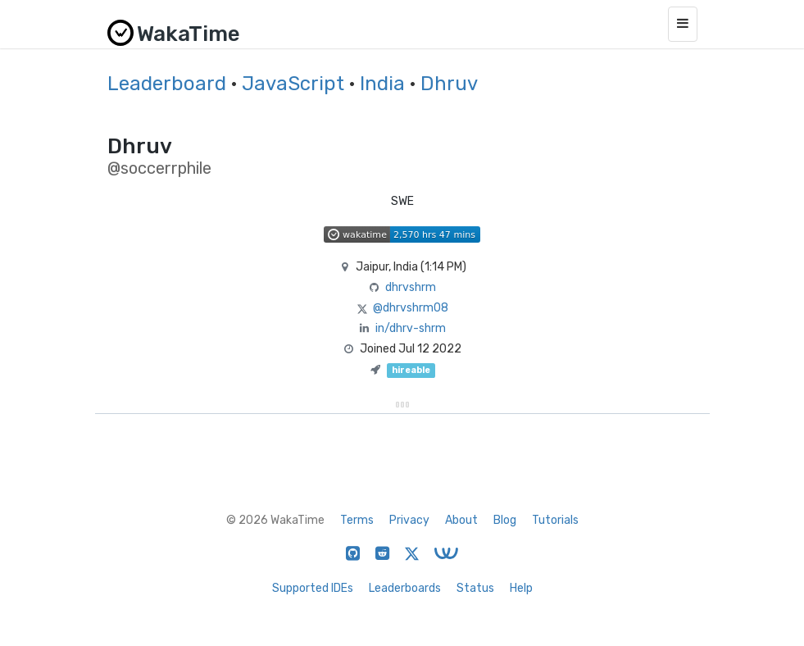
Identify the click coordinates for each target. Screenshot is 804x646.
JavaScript (293, 83)
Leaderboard (166, 83)
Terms (357, 520)
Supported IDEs (312, 588)
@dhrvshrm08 (410, 308)
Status (475, 588)
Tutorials (555, 520)
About (461, 520)
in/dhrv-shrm (410, 328)
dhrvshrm (410, 287)
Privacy (409, 520)
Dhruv (449, 83)
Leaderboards (405, 588)
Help (521, 588)
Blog (504, 520)
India (382, 83)
